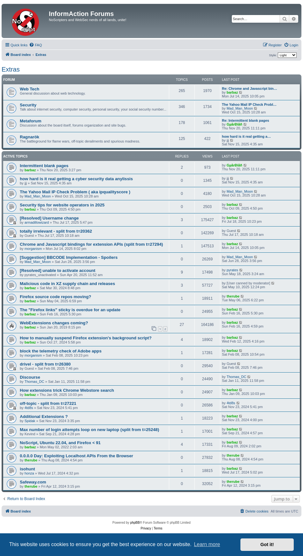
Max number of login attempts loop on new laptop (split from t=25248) (89, 429)
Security (28, 105)
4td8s (29, 408)
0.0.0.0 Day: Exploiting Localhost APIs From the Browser (76, 455)
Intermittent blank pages (44, 165)
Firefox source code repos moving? (55, 296)
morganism (33, 249)
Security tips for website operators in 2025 (62, 205)
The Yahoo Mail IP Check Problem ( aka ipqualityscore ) (75, 191)
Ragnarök (29, 137)
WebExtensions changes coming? (54, 322)
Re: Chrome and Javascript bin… (249, 88)
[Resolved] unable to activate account (57, 270)
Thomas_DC (34, 381)
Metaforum (30, 121)
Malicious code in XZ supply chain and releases (67, 283)
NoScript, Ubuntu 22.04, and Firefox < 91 (60, 442)
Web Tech (29, 89)
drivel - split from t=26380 (45, 364)
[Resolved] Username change (49, 218)
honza (29, 473)
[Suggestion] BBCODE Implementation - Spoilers (68, 257)
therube (233, 296)
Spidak (30, 421)
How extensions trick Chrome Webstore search (67, 390)
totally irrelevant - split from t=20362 (56, 231)
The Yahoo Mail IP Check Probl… (249, 104)
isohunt (27, 469)
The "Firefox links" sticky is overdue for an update (70, 309)
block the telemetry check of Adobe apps (61, 351)
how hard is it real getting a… (246, 136)
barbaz (232, 92)
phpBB (135, 522)
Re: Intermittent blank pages (245, 120)
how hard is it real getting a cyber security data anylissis (76, 178)
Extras (11, 69)
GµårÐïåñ (234, 124)
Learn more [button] (207, 544)
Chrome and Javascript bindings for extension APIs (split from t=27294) (91, 244)
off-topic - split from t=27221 (48, 403)
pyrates (232, 270)
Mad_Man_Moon (240, 108)
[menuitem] (35, 45)
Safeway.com (33, 482)
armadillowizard (37, 222)
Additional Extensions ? (44, 416)
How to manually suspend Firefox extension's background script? (86, 338)
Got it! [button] (267, 544)
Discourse (30, 377)
